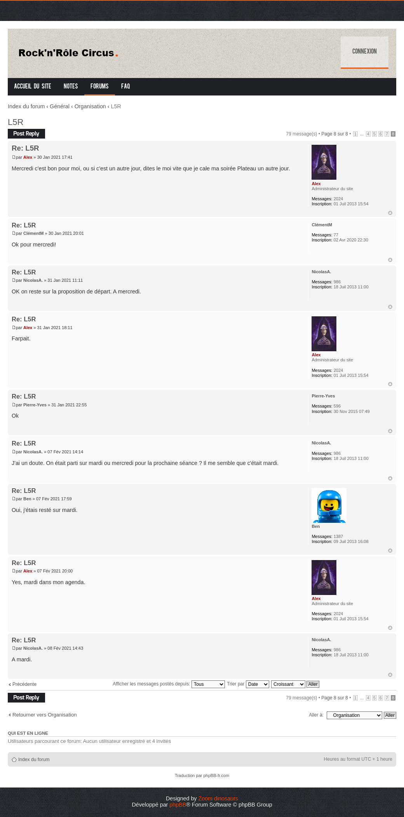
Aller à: (316, 715)
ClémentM (33, 233)
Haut (390, 213)
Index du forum (26, 106)
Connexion (364, 52)
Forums (100, 87)
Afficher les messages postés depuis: (169, 684)
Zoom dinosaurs (218, 798)
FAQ (125, 87)
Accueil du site (32, 87)
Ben (27, 498)
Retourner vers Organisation (44, 715)
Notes (71, 87)
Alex (27, 157)
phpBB (177, 804)
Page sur (334, 134)
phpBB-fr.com (216, 775)
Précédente (24, 684)
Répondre (26, 134)
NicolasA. (33, 280)
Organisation (90, 106)
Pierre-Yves (35, 404)
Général (60, 106)
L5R (15, 122)
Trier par (248, 684)
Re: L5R (25, 148)
